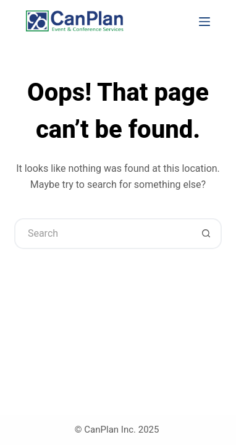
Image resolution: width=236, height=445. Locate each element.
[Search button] (206, 233)
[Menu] (204, 21)
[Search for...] (102, 233)
